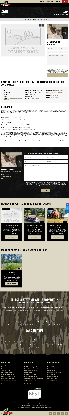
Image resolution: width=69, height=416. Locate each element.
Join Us (58, 1)
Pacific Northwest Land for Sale (32, 382)
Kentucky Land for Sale (20, 313)
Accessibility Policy (43, 405)
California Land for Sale (47, 307)
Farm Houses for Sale (58, 336)
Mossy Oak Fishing (52, 378)
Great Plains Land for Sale (31, 370)
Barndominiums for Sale (11, 336)
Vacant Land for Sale (39, 345)
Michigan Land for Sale (47, 313)
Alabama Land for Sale (8, 307)
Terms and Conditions (26, 405)
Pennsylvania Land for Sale (61, 319)
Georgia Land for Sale (23, 310)
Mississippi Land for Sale (7, 316)
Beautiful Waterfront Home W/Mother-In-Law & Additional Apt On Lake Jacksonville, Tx (34, 226)
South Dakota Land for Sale (30, 322)
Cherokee (32, 94)
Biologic (49, 368)
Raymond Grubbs (58, 90)
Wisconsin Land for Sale (42, 325)
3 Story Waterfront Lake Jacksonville (12, 226)
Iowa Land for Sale (58, 310)
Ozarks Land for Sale (29, 372)
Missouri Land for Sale (20, 316)
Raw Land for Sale (57, 339)
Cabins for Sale (22, 336)
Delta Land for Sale (29, 384)
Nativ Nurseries (51, 370)
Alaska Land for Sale (21, 307)
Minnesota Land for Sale (60, 313)
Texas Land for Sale (57, 322)
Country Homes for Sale (46, 336)
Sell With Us (41, 1)
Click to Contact (54, 97)
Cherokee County (59, 14)
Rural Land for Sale (59, 342)
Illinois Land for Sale (35, 310)
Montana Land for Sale (34, 316)
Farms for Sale (10, 339)
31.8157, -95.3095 (35, 98)
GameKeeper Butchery (53, 376)
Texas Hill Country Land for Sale (32, 365)
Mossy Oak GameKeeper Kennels (55, 372)
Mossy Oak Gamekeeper (53, 367)
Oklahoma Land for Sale (34, 319)
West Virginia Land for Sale (27, 325)
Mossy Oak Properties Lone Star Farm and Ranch (55, 93)
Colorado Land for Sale (60, 307)
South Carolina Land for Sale (13, 322)
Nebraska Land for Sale (47, 316)
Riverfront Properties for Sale (44, 342)
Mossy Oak (50, 365)
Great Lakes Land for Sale (31, 376)
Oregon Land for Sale (47, 319)
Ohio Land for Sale (22, 319)
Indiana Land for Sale (47, 310)
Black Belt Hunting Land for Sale (32, 367)
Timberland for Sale (12, 345)
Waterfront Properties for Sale (54, 345)
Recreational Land (12, 98)
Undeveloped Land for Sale (25, 345)
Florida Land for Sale (11, 310)
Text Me (4, 179)
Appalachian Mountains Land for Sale (33, 378)
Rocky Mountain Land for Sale (32, 368)
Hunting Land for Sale (36, 339)
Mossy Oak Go (51, 374)
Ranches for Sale (47, 339)
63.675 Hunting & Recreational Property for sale (11, 272)
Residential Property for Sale (27, 342)
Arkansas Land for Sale (33, 307)
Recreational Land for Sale (12, 342)
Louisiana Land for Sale (34, 313)
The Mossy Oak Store (52, 380)
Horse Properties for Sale (22, 339)
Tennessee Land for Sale (44, 322)
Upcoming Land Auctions (7, 384)
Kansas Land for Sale (7, 313)
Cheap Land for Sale (33, 336)
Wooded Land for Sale (34, 348)
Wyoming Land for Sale (55, 325)
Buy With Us (50, 1)
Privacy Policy (62, 72)
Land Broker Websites (40, 407)
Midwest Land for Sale (30, 374)
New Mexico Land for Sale (61, 316)
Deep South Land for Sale (30, 380)
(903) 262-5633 (54, 95)
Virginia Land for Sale (13, 325)
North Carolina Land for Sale (8, 319)
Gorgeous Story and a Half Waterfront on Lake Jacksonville (57, 226)
